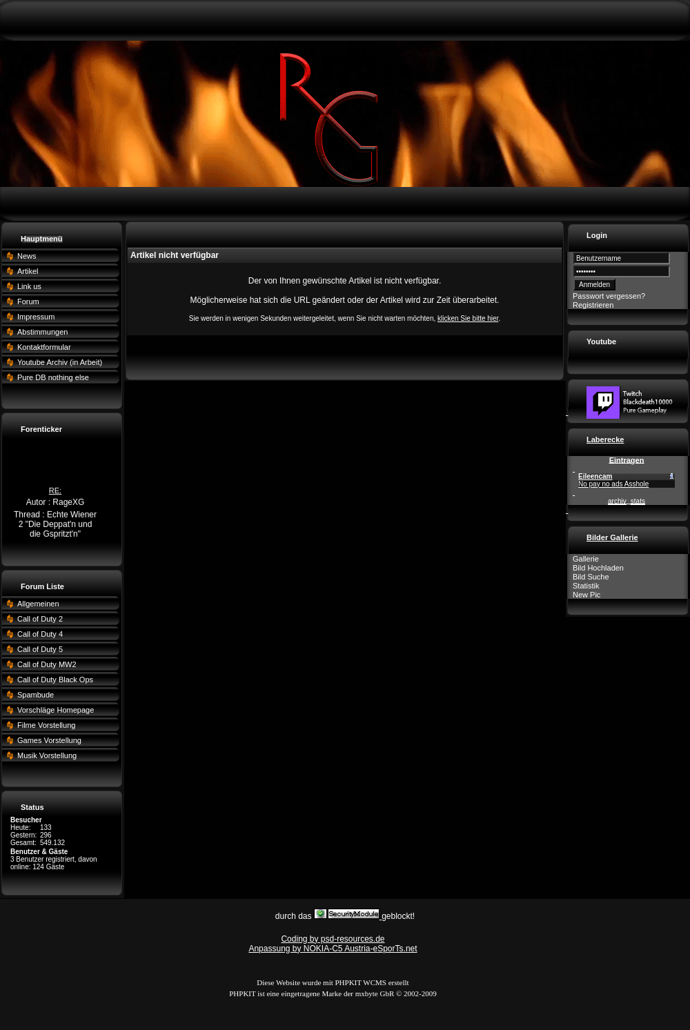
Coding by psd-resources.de (332, 939)
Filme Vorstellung (46, 725)
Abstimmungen (42, 332)
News (27, 256)
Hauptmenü (42, 239)
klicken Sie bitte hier (467, 318)
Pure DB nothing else (53, 377)
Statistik (586, 586)
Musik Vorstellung (47, 755)
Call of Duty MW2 (47, 664)
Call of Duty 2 (40, 619)
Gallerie (586, 559)
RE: (55, 492)
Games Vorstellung (49, 740)
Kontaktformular (44, 347)
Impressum (36, 317)
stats (638, 501)
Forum (28, 301)
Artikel (28, 271)
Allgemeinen (38, 604)
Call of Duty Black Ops (55, 679)
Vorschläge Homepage (55, 710)
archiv (617, 501)
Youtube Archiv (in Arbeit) (59, 362)
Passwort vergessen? (609, 296)
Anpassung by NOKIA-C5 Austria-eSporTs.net (332, 948)
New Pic (586, 595)
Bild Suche (591, 577)
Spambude (35, 695)
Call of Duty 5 (40, 649)
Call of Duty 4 (40, 634)
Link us (29, 286)
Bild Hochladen (598, 568)
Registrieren (593, 305)
